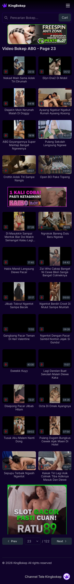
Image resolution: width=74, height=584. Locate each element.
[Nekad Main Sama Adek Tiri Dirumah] (19, 69)
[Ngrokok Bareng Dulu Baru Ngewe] (55, 225)
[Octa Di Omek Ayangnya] (55, 396)
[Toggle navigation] (68, 5)
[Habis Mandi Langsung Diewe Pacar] (19, 260)
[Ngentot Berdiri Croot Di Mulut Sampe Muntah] (55, 295)
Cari (65, 18)
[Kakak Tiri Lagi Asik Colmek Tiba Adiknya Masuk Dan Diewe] (55, 466)
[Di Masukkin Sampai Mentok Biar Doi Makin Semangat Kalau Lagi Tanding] (19, 227)
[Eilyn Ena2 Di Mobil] (55, 68)
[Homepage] (13, 5)
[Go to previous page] (12, 541)
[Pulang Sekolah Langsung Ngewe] (55, 133)
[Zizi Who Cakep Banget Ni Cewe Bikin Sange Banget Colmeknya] (55, 262)
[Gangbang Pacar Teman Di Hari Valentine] (19, 327)
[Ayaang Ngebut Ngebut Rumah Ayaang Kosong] (55, 101)
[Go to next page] (61, 541)
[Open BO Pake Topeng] (55, 167)
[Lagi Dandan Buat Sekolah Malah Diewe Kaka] (55, 364)
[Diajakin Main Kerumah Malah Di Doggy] (19, 101)
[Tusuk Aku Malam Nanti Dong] (19, 429)
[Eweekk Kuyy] (19, 361)
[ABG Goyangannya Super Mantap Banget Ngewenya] (19, 135)
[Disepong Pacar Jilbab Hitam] (19, 397)
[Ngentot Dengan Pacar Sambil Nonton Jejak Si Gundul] (55, 329)
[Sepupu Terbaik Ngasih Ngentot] (19, 464)
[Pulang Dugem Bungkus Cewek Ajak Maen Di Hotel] (55, 431)
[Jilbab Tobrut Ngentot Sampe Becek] (19, 295)
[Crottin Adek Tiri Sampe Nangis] (19, 168)
